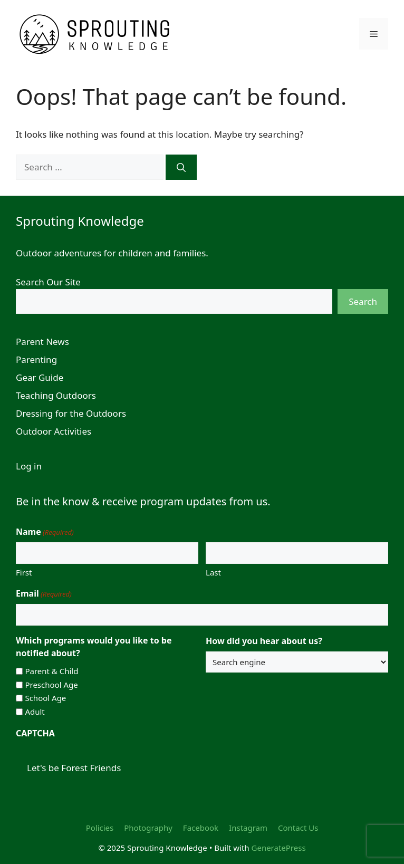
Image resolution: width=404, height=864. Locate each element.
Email (44, 594)
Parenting (36, 359)
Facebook (200, 827)
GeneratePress (279, 847)
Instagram (248, 827)
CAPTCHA (35, 733)
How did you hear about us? (264, 641)
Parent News (42, 341)
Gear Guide (39, 377)
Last (213, 572)
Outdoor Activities (53, 431)
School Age (45, 698)
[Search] (181, 167)
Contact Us (298, 827)
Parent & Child (51, 671)
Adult (34, 711)
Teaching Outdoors (56, 395)
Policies (100, 827)
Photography (148, 827)
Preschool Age (51, 684)
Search (363, 301)
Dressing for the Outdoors (71, 413)
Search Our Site (48, 282)
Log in (29, 466)
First (24, 572)
